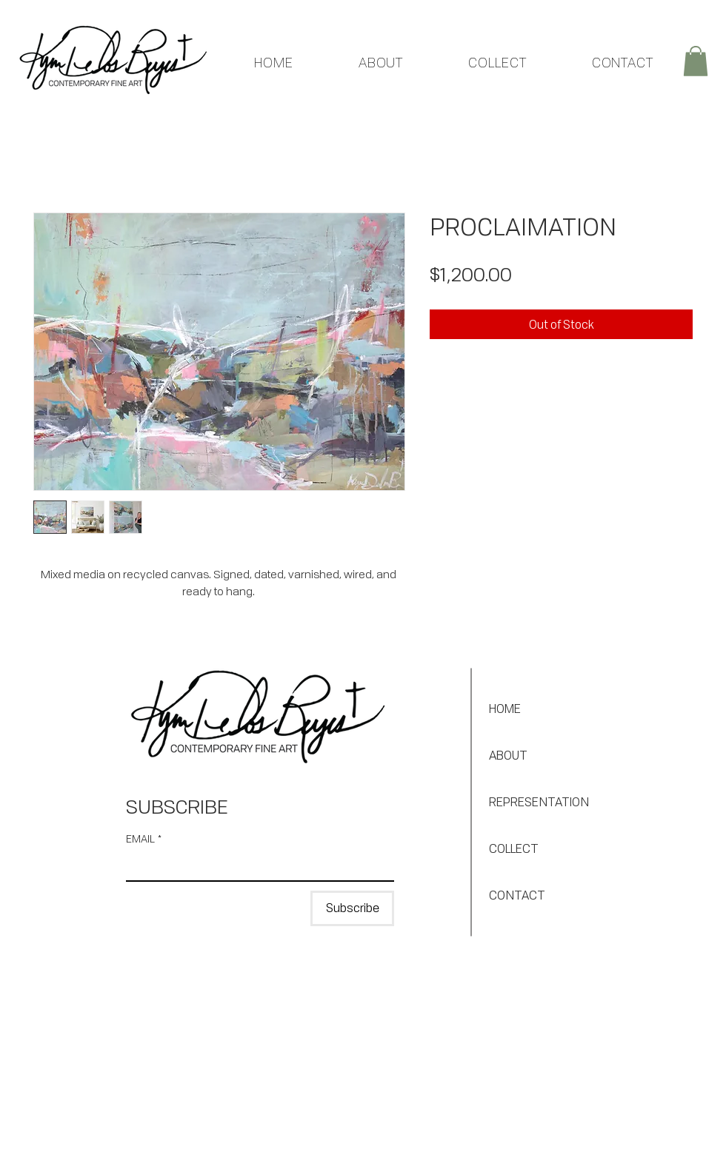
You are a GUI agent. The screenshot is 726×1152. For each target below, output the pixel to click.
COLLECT (514, 848)
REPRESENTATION (539, 802)
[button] (695, 61)
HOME (505, 708)
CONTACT (517, 895)
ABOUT (508, 755)
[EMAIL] (255, 865)
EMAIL (143, 838)
